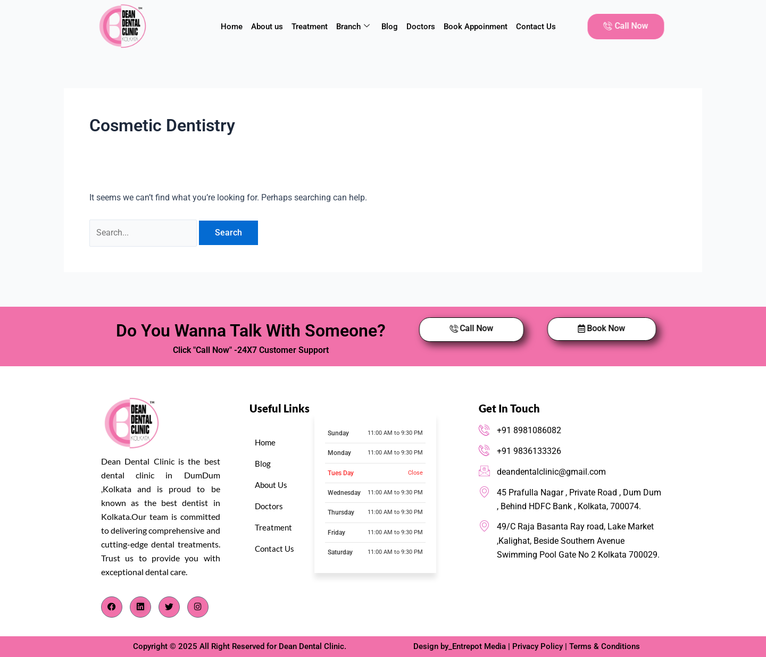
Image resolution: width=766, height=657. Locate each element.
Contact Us (536, 26)
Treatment (310, 26)
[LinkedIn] (140, 607)
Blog (389, 26)
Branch (353, 26)
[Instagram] (198, 607)
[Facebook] (111, 607)
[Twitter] (169, 607)
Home (232, 26)
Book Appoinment (475, 26)
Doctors (420, 26)
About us (267, 26)
